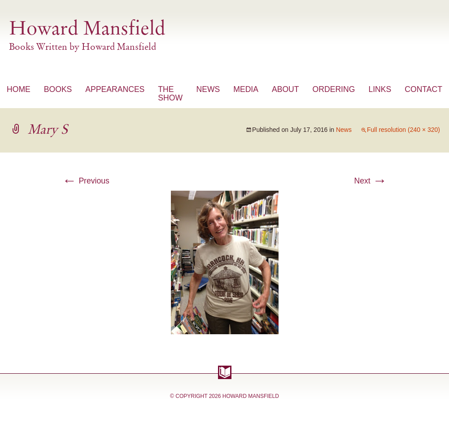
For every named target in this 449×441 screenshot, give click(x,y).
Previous (85, 180)
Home (19, 89)
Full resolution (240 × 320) (403, 129)
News (208, 89)
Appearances (114, 89)
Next (370, 180)
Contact (423, 89)
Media (245, 89)
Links (379, 89)
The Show (170, 93)
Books (58, 89)
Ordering (334, 89)
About (285, 89)
